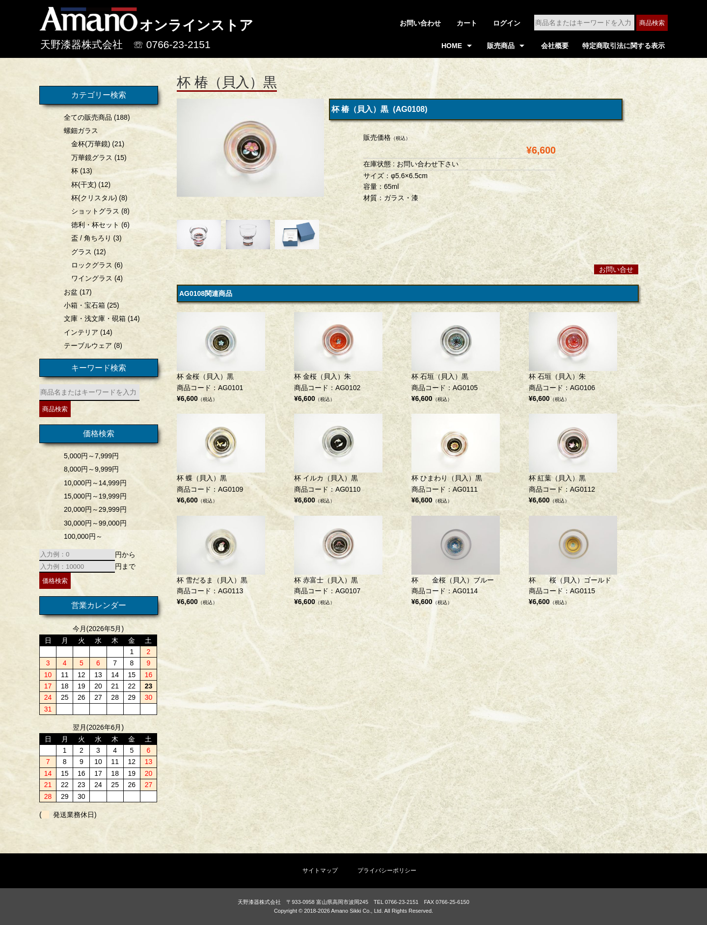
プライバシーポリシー (386, 870)
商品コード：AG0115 (573, 562)
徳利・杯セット (93, 225)
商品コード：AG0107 (338, 562)
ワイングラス (89, 278)
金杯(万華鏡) (88, 144)
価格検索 (52, 580)
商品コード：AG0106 (573, 358)
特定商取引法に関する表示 (623, 46)
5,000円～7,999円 (88, 456)
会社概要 (555, 46)
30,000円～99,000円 (92, 523)
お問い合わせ (420, 23)
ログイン (506, 23)
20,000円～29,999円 (92, 509)
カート (467, 23)
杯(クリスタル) (91, 198)
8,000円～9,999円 (88, 469)
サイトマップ (320, 870)
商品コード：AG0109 (221, 460)
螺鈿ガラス (78, 130)
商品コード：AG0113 (221, 562)
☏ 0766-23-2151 (172, 44)
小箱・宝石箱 (82, 305)
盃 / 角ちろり (89, 238)
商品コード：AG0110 (338, 460)
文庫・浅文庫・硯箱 (92, 318)
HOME (451, 46)
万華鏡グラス (89, 157)
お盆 (68, 292)
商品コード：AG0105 (455, 358)
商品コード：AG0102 (338, 358)
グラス (79, 252)
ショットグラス (93, 211)
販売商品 (501, 46)
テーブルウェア (85, 345)
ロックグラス (89, 265)
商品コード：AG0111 (455, 460)
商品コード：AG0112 (573, 460)
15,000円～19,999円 (92, 496)
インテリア (78, 332)
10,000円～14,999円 (92, 483)
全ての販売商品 (85, 117)
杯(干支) (81, 184)
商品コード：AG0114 (455, 562)
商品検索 (652, 22)
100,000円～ (80, 536)
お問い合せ (616, 269)
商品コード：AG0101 (221, 358)
